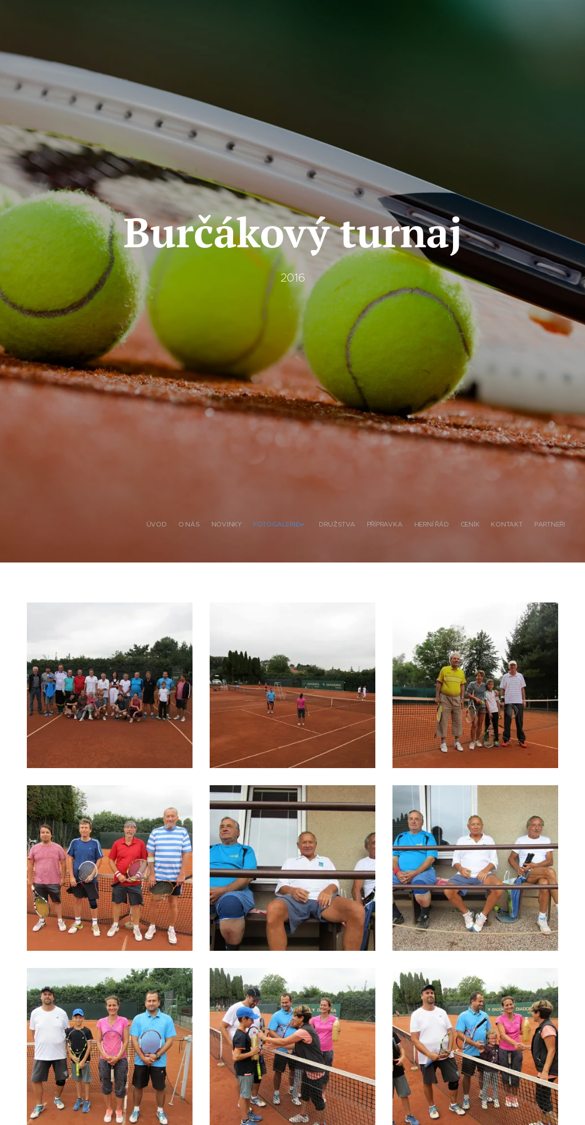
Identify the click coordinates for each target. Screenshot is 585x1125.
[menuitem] (455, 525)
